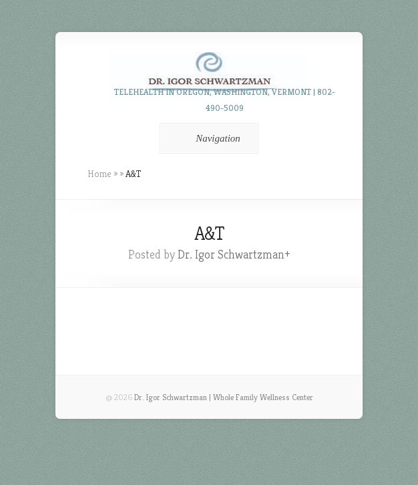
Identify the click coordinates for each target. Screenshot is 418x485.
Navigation (206, 138)
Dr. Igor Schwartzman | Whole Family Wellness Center (223, 397)
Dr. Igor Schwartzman (231, 254)
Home (99, 174)
